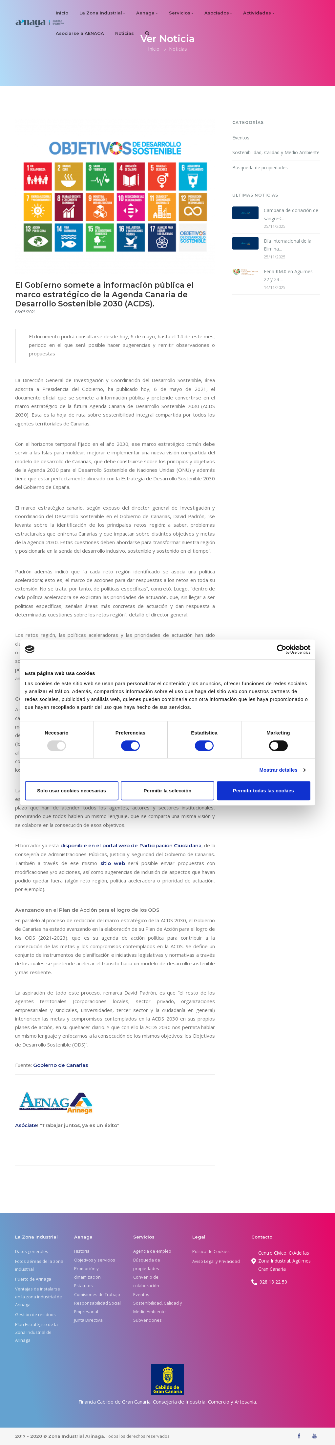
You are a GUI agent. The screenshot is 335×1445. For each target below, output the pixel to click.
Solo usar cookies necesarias (71, 790)
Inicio (62, 12)
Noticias (124, 33)
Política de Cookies (211, 1251)
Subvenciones (147, 1320)
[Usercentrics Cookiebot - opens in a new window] (281, 649)
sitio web (112, 863)
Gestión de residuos (35, 1314)
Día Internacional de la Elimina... (287, 245)
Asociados (216, 12)
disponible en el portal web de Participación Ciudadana (130, 845)
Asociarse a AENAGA (80, 33)
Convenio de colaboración (146, 1281)
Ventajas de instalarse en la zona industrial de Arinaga (38, 1297)
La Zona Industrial (100, 12)
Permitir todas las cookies (263, 790)
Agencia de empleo (152, 1251)
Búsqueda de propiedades (260, 167)
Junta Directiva (88, 1320)
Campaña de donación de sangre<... (291, 214)
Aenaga (145, 12)
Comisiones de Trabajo (97, 1294)
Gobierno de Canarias (60, 1065)
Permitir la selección (168, 790)
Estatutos (83, 1285)
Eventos (240, 137)
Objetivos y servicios (94, 1260)
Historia (82, 1251)
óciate (29, 1125)
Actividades (257, 12)
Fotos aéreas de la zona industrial (39, 1265)
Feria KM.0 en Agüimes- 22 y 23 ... (289, 275)
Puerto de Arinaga (33, 1279)
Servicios (179, 12)
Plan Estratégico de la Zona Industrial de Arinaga (36, 1332)
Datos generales (31, 1251)
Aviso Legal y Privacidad (216, 1261)
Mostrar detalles (278, 770)
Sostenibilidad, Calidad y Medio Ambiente (276, 152)
